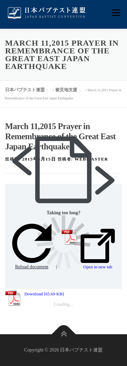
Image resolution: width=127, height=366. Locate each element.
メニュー (116, 12)
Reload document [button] (31, 246)
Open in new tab (98, 249)
